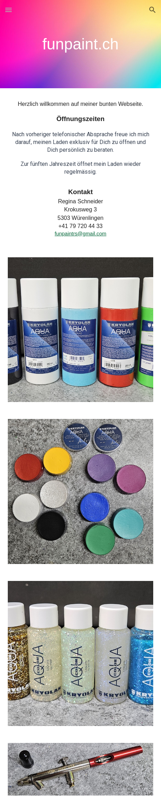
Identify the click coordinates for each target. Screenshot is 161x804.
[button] (8, 9)
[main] (81, 44)
